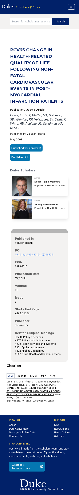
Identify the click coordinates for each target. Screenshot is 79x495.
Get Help (59, 436)
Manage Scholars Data (22, 432)
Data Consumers (18, 428)
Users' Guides (62, 432)
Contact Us (15, 436)
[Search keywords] (31, 21)
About (12, 425)
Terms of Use (55, 489)
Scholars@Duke (28, 7)
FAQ (56, 425)
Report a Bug (61, 428)
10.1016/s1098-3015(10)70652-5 (34, 254)
